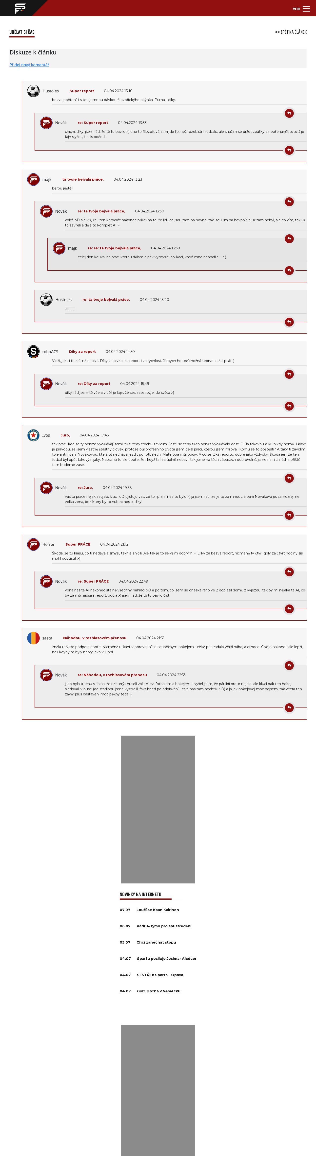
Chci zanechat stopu (156, 942)
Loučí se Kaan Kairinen (158, 910)
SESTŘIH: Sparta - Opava (160, 975)
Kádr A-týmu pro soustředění (164, 926)
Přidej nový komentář (29, 65)
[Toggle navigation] (301, 8)
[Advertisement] (158, 809)
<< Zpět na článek (291, 32)
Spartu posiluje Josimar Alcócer (167, 958)
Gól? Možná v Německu (158, 991)
